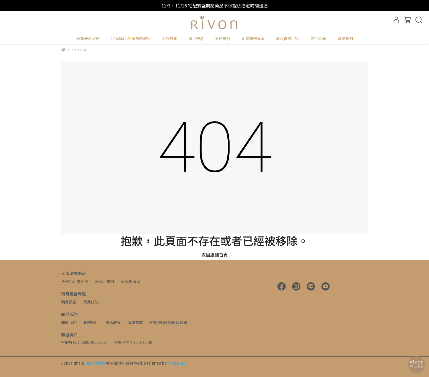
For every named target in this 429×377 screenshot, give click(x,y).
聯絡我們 (345, 38)
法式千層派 (130, 281)
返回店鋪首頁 (214, 254)
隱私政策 (113, 322)
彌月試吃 (91, 302)
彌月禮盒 (69, 302)
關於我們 (69, 322)
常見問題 (318, 38)
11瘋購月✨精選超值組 (131, 38)
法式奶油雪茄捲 (74, 281)
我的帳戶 (91, 322)
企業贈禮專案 (253, 38)
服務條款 (135, 322)
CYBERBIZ (177, 363)
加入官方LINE (288, 38)
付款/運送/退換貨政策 (168, 322)
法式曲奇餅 (104, 281)
